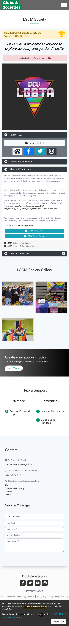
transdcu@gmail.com (26, 225)
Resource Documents (52, 411)
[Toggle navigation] (64, 5)
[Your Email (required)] (34, 523)
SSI (61, 597)
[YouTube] (38, 583)
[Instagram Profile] (51, 151)
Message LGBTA (34, 143)
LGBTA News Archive (34, 231)
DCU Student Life (8, 597)
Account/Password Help (20, 412)
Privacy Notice (34, 590)
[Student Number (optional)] (34, 535)
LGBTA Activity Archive (34, 236)
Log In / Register (25, 58)
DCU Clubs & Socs (34, 576)
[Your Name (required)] (34, 529)
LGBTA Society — (17, 243)
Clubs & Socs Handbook (48, 421)
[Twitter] (30, 583)
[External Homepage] (17, 151)
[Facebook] (23, 583)
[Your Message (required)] (34, 545)
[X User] (40, 151)
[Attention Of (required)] (34, 516)
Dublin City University (25, 597)
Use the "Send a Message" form (19, 464)
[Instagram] (45, 583)
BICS (45, 597)
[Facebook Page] (29, 151)
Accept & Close (58, 621)
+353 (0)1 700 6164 (14, 475)
